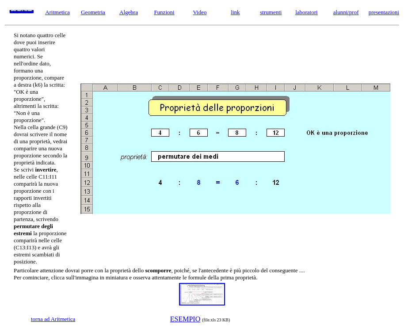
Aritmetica (57, 12)
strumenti (271, 12)
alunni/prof (346, 12)
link (235, 12)
